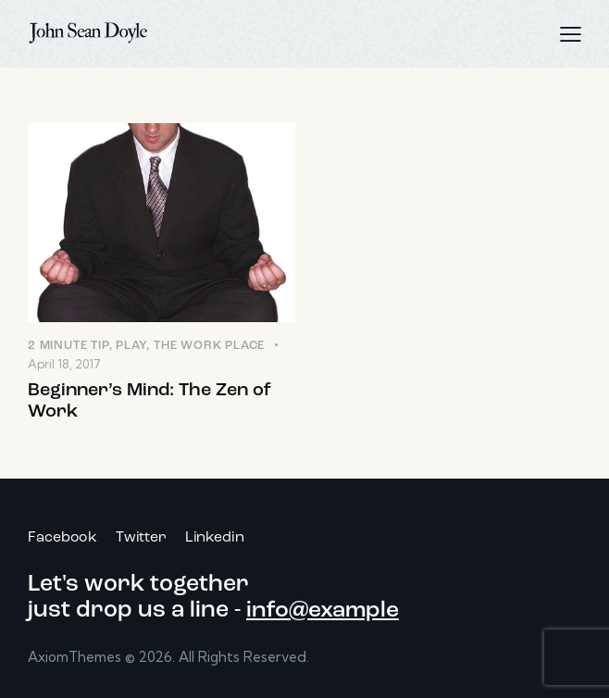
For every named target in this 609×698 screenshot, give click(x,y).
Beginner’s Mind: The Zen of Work (149, 401)
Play (131, 346)
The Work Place (209, 346)
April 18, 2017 (64, 363)
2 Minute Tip (68, 346)
